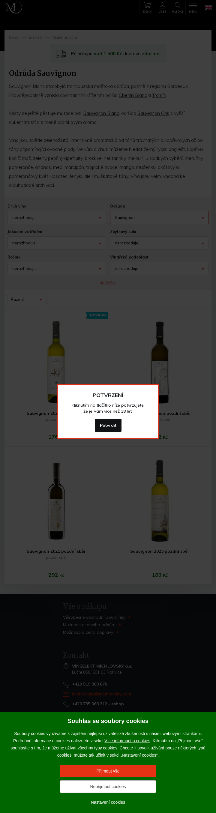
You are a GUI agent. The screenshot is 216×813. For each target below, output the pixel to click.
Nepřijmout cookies (108, 786)
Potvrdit (108, 425)
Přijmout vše (107, 771)
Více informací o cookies (127, 740)
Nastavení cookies (108, 802)
